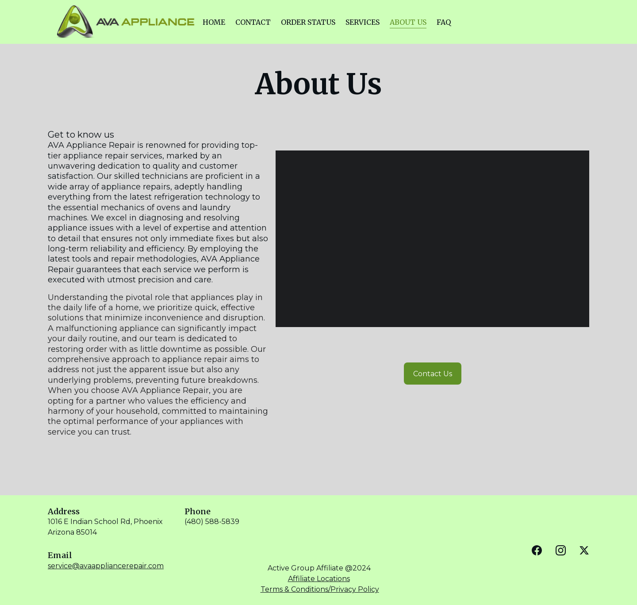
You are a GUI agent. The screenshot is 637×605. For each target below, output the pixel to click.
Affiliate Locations (319, 578)
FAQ (444, 22)
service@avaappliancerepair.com (106, 566)
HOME (214, 22)
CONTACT (253, 22)
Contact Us (432, 374)
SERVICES (362, 22)
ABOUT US (408, 22)
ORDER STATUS (308, 22)
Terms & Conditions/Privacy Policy (320, 589)
